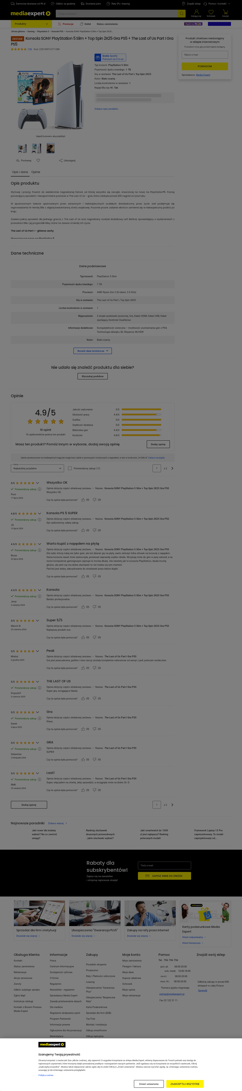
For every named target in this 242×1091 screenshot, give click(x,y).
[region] (121, 1064)
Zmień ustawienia (149, 1084)
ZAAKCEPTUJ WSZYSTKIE (185, 1084)
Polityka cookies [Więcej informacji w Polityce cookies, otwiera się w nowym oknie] (45, 1075)
